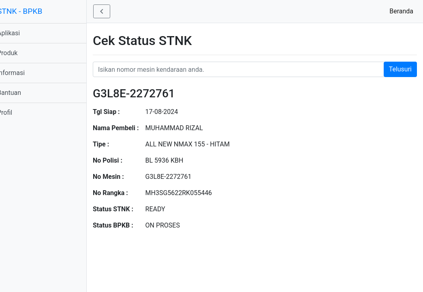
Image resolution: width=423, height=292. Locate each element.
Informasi (22, 73)
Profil (15, 112)
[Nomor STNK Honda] (260, 69)
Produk (18, 53)
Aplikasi (19, 33)
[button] (112, 11)
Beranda (403, 10)
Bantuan (20, 93)
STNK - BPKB (30, 11)
